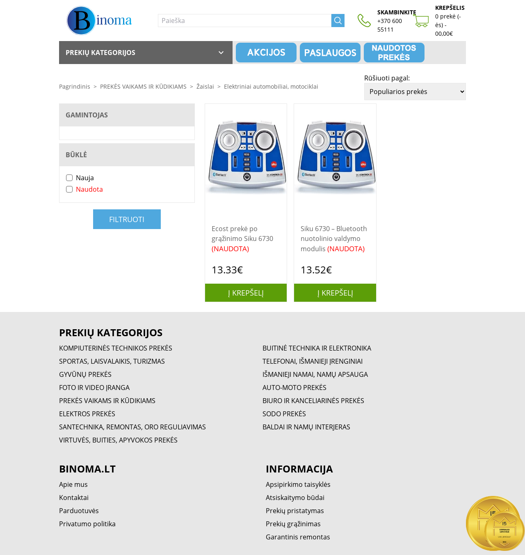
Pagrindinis (74, 86)
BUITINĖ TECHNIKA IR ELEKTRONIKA (316, 348)
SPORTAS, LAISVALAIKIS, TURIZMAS (112, 361)
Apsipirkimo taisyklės (298, 484)
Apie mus (73, 484)
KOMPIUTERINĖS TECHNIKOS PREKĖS (115, 348)
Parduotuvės (79, 510)
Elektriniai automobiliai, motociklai (271, 86)
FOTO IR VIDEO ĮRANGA (94, 387)
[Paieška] (244, 20)
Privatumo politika (87, 523)
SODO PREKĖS (284, 413)
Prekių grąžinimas (293, 523)
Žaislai (205, 86)
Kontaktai (74, 497)
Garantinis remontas (298, 536)
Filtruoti (126, 219)
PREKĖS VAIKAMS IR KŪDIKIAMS (143, 86)
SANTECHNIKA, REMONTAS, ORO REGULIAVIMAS (132, 426)
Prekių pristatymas (295, 510)
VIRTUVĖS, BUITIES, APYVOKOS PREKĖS (118, 440)
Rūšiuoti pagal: (387, 78)
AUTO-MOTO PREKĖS (294, 387)
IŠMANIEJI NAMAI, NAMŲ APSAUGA (315, 374)
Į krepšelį (246, 293)
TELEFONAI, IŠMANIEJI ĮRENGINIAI (312, 361)
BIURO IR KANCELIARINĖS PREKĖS (313, 400)
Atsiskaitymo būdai (295, 497)
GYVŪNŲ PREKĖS (85, 374)
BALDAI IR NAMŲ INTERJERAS (306, 426)
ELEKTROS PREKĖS (87, 413)
